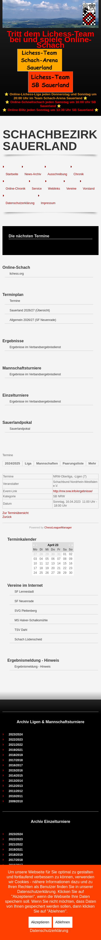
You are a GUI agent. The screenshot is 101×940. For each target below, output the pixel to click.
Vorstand (88, 188)
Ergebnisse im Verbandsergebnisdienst (35, 347)
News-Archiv (33, 174)
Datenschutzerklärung (20, 203)
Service (37, 188)
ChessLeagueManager (58, 527)
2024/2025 (12, 463)
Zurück (7, 517)
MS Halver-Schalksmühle (31, 620)
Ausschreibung (57, 174)
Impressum (48, 203)
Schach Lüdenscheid (28, 639)
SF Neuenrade (24, 601)
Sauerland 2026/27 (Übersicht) (30, 310)
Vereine (72, 188)
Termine (15, 301)
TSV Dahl (21, 630)
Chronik (78, 174)
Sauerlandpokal (20, 428)
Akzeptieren (40, 922)
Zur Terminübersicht (15, 513)
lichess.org (17, 273)
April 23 (53, 545)
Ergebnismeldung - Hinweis (32, 666)
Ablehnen (62, 922)
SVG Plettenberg (26, 610)
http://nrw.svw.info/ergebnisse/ (73, 491)
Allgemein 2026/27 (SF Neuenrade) (33, 320)
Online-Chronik (15, 188)
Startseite (12, 174)
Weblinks (54, 188)
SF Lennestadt (24, 591)
